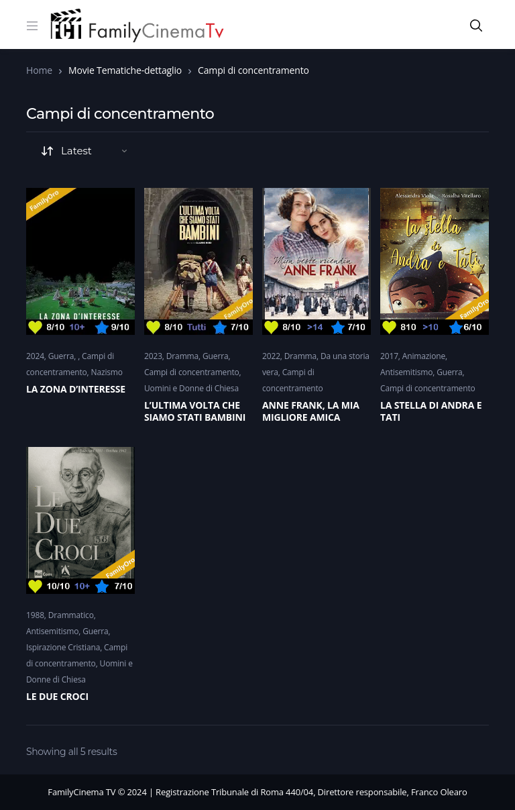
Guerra (61, 356)
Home (39, 70)
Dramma (182, 356)
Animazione (423, 356)
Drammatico (71, 615)
